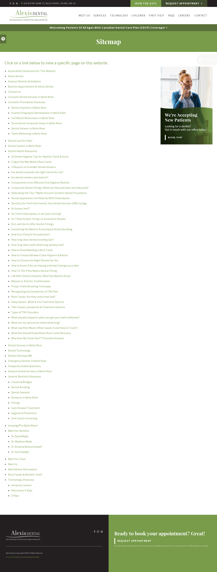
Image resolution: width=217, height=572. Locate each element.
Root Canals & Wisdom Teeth (25, 474)
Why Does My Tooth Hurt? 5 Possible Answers (37, 338)
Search (19, 557)
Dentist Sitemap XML (20, 356)
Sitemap (26, 557)
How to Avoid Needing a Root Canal (32, 250)
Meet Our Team (17, 459)
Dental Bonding (20, 387)
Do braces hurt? (20, 208)
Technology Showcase (21, 480)
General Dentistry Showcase (24, 376)
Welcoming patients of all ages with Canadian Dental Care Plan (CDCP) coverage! (107, 27)
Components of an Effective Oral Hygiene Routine (40, 182)
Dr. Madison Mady (21, 441)
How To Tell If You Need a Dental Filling (34, 271)
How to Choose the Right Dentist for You (34, 260)
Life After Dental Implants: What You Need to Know (40, 276)
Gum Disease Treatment (25, 408)
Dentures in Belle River (24, 397)
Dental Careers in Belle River (25, 146)
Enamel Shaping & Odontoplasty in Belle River (38, 113)
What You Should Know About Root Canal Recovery (41, 333)
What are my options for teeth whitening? (35, 322)
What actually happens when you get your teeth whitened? (45, 317)
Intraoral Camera (21, 485)
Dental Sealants (20, 392)
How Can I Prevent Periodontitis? (30, 234)
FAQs (171, 15)
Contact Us (14, 92)
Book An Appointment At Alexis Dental (30, 86)
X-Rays (15, 495)
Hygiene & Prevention (24, 413)
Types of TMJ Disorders (25, 312)
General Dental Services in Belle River (30, 371)
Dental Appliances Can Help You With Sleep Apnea (40, 198)
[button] (194, 59)
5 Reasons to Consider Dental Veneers (33, 167)
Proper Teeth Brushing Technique (31, 286)
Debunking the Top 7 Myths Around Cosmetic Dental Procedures (49, 193)
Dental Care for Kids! (20, 141)
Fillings (15, 403)
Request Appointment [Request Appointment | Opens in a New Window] (182, 3)
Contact (200, 15)
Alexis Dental (15, 76)
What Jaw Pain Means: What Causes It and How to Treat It (44, 328)
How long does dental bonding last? (32, 239)
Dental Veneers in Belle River (28, 128)
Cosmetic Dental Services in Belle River (31, 97)
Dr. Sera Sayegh (20, 452)
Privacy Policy (11, 557)
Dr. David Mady (19, 436)
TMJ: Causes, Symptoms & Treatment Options (38, 307)
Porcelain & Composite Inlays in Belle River (36, 123)
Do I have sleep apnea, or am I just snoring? (36, 214)
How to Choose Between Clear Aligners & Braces (39, 255)
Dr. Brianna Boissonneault (26, 447)
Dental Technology (19, 350)
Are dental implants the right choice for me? (37, 172)
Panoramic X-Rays (21, 490)
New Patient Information (22, 469)
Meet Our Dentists (18, 431)
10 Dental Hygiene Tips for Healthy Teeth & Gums (40, 156)
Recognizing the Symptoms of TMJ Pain (34, 291)
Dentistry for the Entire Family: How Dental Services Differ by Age (49, 203)
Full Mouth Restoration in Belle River (33, 118)
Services (100, 15)
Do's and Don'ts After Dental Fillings (32, 224)
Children (138, 15)
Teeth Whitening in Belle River (29, 133)
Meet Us (84, 15)
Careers (184, 15)
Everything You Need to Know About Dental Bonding (41, 229)
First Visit (157, 15)
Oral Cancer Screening (24, 418)
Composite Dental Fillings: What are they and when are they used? (50, 188)
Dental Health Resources (22, 151)
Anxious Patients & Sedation (24, 81)
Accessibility (35, 557)
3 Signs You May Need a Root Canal (31, 162)
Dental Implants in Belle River (29, 107)
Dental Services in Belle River (25, 345)
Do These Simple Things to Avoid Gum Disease (38, 219)
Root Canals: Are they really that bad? (33, 297)
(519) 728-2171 (145, 3)
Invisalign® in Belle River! (23, 425)
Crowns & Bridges (21, 382)
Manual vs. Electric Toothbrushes (30, 281)
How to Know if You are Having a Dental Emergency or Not (45, 265)
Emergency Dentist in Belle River (27, 361)
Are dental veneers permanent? (29, 177)
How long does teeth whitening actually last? (37, 245)
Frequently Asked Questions (24, 366)
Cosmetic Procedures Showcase (26, 102)
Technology (119, 15)
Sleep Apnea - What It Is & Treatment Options (37, 302)
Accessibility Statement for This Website (31, 71)
